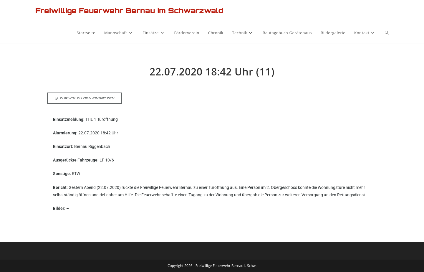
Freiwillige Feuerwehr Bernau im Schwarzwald (129, 10)
